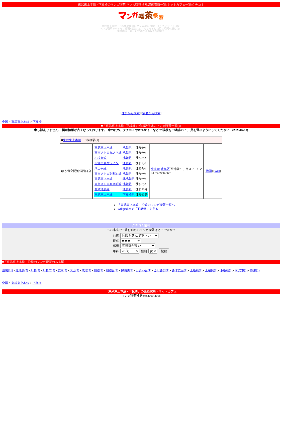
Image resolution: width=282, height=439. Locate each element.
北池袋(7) (22, 270)
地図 (209, 171)
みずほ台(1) (179, 270)
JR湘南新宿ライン (107, 163)
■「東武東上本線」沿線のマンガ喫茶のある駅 (33, 262)
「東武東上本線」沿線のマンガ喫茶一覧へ (146, 205)
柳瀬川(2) (127, 270)
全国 (5, 121)
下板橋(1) (226, 270)
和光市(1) (241, 270)
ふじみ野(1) (161, 270)
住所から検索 (131, 113)
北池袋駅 (129, 178)
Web (217, 171)
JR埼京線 (101, 158)
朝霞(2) (98, 270)
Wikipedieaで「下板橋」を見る (138, 209)
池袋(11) (7, 270)
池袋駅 (127, 147)
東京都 (155, 169)
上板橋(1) (196, 270)
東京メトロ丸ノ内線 (108, 152)
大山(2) (74, 270)
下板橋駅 (129, 194)
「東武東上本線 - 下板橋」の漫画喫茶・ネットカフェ (141, 291)
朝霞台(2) (112, 270)
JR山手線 (101, 168)
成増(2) (86, 270)
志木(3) (62, 270)
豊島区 (165, 169)
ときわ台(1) (143, 270)
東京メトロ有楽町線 (108, 184)
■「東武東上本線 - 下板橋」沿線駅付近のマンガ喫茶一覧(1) (141, 126)
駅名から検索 (151, 113)
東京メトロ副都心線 (108, 173)
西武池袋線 (102, 189)
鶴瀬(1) (255, 270)
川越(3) (35, 270)
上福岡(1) (211, 270)
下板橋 (37, 121)
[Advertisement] (141, 72)
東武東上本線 (20, 121)
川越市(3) (49, 270)
